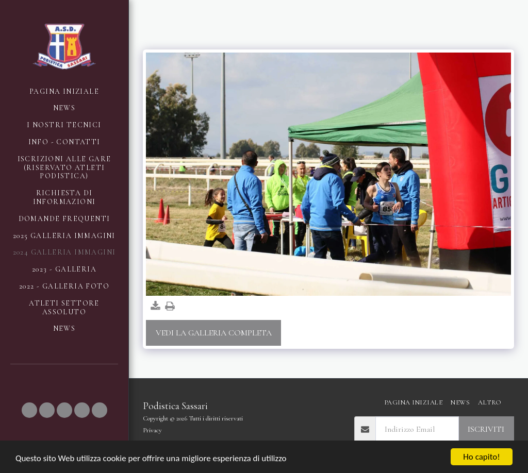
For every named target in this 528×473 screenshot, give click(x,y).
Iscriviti (486, 429)
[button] (29, 410)
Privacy (152, 430)
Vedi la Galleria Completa (214, 333)
